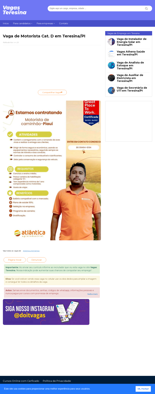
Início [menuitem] (6, 23)
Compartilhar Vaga (52, 92)
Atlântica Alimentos (31, 251)
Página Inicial (14, 260)
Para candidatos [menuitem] (21, 23)
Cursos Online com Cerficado (21, 380)
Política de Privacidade (57, 380)
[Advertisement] (52, 68)
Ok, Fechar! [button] (143, 389)
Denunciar (36, 260)
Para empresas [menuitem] (45, 23)
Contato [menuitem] (63, 23)
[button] (91, 389)
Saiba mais (92, 294)
